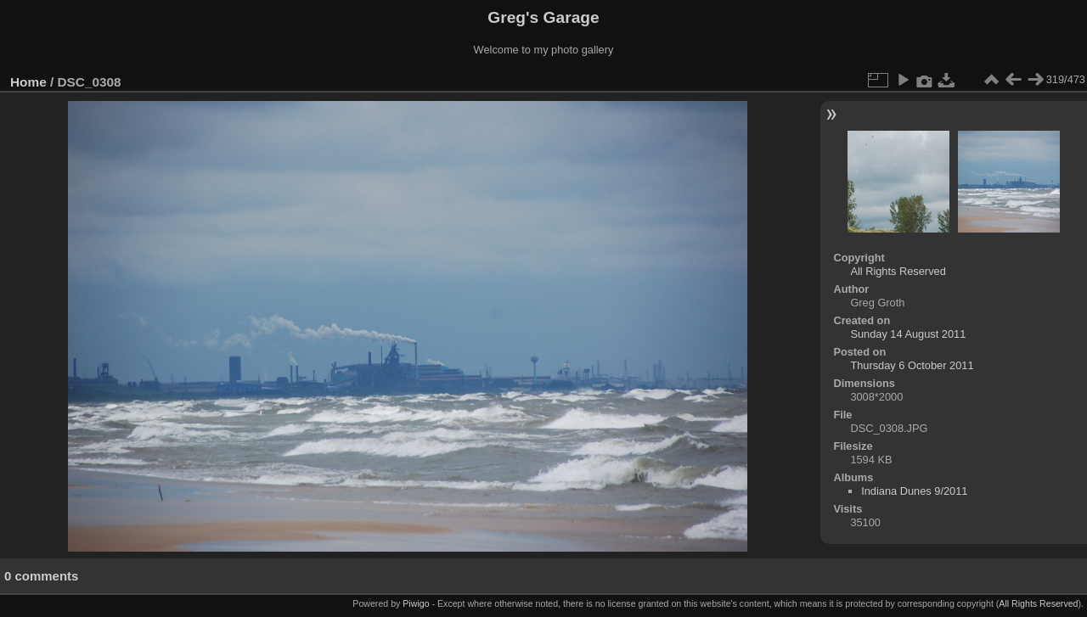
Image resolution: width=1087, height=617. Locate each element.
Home (28, 82)
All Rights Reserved (897, 271)
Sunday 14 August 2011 (908, 334)
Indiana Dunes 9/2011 (914, 491)
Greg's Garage (543, 17)
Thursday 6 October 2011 (911, 365)
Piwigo (416, 603)
